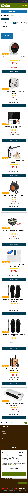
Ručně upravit (14, 468)
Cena (16, 19)
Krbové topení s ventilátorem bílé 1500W (14, 57)
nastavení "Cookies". (11, 464)
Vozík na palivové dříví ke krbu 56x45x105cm (14, 369)
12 (14, 23)
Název (11, 19)
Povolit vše (14, 474)
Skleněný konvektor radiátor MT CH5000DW (14, 127)
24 (18, 23)
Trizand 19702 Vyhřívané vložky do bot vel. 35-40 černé (14, 300)
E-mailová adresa (5, 478)
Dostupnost (5, 19)
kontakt (4, 438)
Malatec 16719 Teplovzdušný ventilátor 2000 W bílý (14, 92)
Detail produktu (14, 71)
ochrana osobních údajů (7, 437)
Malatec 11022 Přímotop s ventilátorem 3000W (14, 196)
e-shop (3, 430)
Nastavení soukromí (19, 492)
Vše (25, 23)
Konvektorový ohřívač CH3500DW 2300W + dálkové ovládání (14, 161)
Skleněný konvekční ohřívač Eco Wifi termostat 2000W (14, 265)
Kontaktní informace (8, 447)
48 (21, 23)
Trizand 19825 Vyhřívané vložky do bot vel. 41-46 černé (14, 335)
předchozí (21, 423)
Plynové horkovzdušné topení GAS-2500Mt (14, 230)
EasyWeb (14, 490)
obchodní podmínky (6, 433)
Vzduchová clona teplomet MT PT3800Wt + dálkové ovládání (14, 404)
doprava (4, 432)
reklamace (4, 435)
